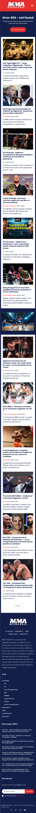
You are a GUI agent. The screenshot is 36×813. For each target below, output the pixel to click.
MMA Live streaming (9, 414)
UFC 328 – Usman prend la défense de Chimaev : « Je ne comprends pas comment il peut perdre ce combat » (18, 540)
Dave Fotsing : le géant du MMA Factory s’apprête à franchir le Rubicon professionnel (18, 759)
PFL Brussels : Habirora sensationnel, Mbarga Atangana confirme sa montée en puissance (18, 155)
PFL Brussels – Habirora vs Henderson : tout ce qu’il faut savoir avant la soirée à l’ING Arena (16, 245)
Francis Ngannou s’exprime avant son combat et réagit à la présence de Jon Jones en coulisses (17, 453)
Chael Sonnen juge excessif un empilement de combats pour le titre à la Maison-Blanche (18, 753)
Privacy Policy (19, 795)
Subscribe (29, 791)
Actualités (6, 116)
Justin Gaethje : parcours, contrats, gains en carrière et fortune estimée (16, 200)
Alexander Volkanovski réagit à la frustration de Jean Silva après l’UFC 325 (18, 747)
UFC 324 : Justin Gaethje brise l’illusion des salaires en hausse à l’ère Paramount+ (16, 730)
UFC (4, 73)
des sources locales (8, 665)
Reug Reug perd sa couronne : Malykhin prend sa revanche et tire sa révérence (17, 289)
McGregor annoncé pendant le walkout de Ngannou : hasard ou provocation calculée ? (17, 111)
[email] (13, 791)
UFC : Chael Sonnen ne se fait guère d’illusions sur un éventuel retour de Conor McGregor (18, 764)
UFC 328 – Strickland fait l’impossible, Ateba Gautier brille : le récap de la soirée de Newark (18, 585)
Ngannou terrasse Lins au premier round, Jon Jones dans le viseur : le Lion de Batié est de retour (17, 364)
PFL (4, 162)
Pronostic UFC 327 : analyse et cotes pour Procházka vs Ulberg (16, 736)
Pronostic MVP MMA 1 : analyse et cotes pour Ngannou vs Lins (17, 497)
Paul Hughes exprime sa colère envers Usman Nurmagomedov (18, 742)
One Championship (9, 295)
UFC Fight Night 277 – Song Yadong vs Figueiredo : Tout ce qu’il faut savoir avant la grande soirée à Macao (17, 66)
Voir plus (18, 606)
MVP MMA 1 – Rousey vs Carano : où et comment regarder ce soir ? (17, 408)
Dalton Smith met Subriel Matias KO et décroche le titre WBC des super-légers (16, 770)
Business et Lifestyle (9, 206)
